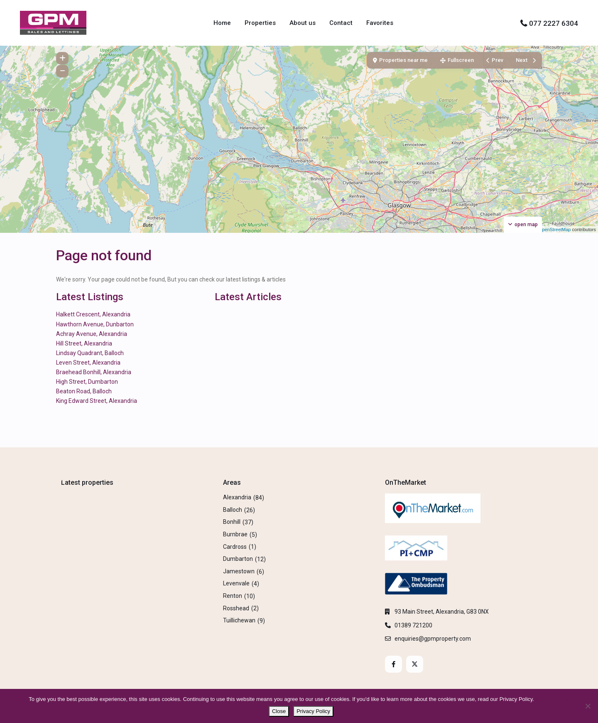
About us (302, 23)
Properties (260, 23)
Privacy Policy (552, 699)
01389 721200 (413, 625)
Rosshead (236, 608)
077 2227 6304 (553, 23)
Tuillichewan (239, 620)
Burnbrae (235, 534)
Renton (232, 595)
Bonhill (231, 521)
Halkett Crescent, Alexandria (93, 314)
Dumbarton (238, 558)
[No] (587, 706)
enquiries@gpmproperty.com (433, 638)
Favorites (379, 23)
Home (222, 23)
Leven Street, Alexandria (88, 362)
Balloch (232, 509)
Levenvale (236, 583)
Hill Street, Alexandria (84, 343)
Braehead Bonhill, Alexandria (93, 372)
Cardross (235, 546)
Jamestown (239, 571)
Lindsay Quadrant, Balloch (90, 353)
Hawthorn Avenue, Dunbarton (95, 324)
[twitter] (414, 664)
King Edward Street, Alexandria (96, 400)
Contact (341, 23)
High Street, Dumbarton (87, 381)
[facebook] (393, 664)
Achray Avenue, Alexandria (91, 334)
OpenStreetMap (555, 229)
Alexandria (237, 497)
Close (279, 711)
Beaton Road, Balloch (84, 391)
